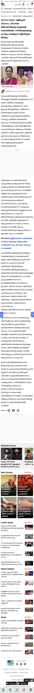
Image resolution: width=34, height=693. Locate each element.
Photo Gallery (7, 568)
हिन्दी (2, 1)
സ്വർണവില (22, 12)
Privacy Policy (23, 672)
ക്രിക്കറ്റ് (30, 12)
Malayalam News (6, 16)
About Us (14, 669)
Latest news (8, 9)
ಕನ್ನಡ (11, 1)
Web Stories (7, 472)
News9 (7, 1)
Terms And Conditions (17, 676)
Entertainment (17, 16)
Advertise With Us (24, 669)
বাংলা (29, 1)
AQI (19, 5)
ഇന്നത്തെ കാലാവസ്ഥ (9, 12)
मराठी (20, 1)
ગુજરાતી (25, 1)
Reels (3, 617)
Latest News (7, 522)
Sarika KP (8, 91)
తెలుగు (15, 1)
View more (28, 472)
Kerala (29, 9)
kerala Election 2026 (19, 9)
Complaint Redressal (11, 672)
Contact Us (6, 669)
